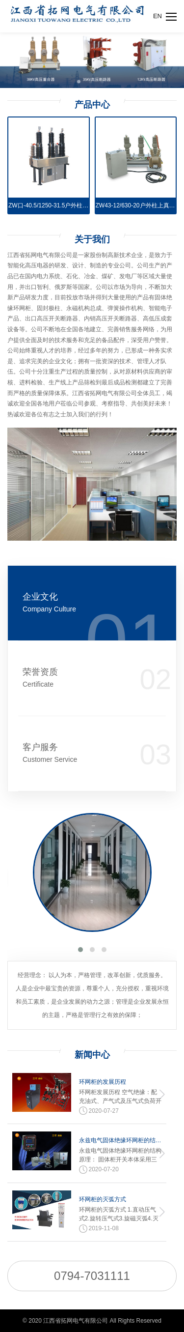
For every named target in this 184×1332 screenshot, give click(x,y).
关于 (92, 239)
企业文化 (63, 603)
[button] (80, 950)
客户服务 (63, 753)
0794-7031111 (92, 1275)
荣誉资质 (63, 678)
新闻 (92, 1055)
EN (157, 16)
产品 (92, 105)
